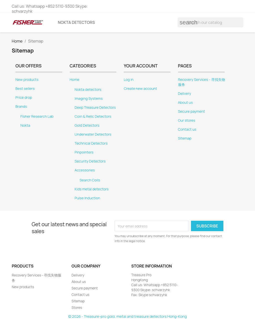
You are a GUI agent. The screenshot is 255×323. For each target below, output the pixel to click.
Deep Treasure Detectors (95, 107)
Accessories (85, 170)
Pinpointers (84, 152)
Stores (76, 307)
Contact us (187, 129)
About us (185, 102)
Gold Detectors (87, 125)
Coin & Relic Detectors (93, 116)
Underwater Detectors (93, 134)
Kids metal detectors (92, 189)
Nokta (25, 125)
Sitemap (185, 138)
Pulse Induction (87, 198)
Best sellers (25, 88)
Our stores (186, 120)
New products (26, 79)
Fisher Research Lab (37, 116)
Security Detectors (90, 161)
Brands (21, 106)
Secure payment (191, 111)
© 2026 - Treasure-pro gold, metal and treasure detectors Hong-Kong (127, 316)
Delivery (184, 93)
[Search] (210, 22)
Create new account (140, 88)
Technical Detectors (91, 143)
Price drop (23, 97)
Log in (128, 79)
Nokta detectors (76, 22)
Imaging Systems (89, 98)
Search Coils (90, 180)
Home (74, 79)
